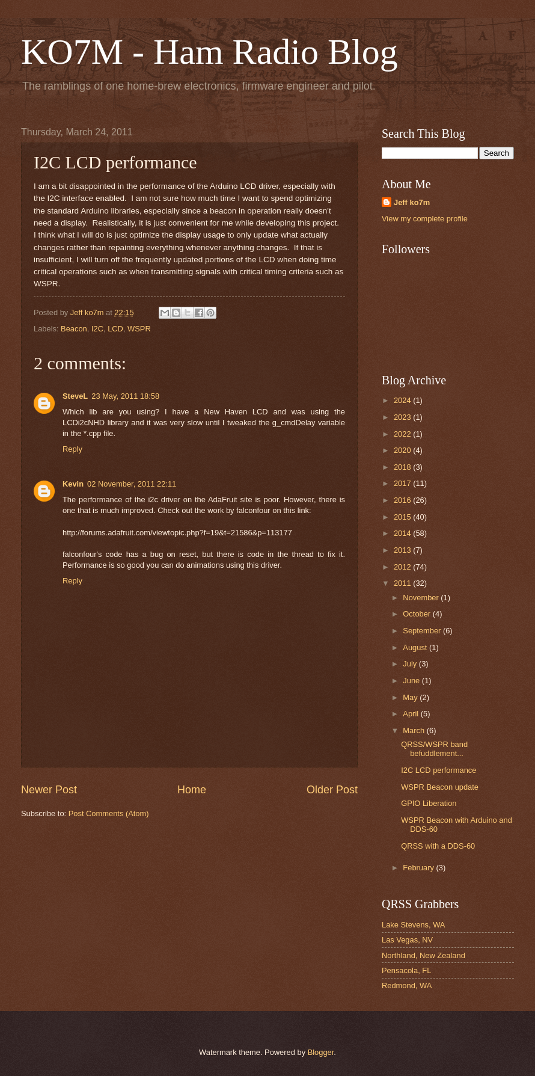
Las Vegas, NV (407, 939)
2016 (403, 500)
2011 (403, 583)
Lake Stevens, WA (413, 924)
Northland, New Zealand (423, 955)
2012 (403, 566)
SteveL (75, 396)
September (423, 630)
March (414, 730)
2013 (403, 550)
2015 (403, 516)
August (416, 647)
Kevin (73, 483)
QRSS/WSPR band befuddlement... (434, 749)
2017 (403, 483)
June (412, 680)
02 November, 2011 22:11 (131, 483)
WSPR (139, 328)
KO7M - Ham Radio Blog (209, 52)
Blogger (321, 1052)
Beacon (74, 328)
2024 (403, 400)
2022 (403, 433)
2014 (403, 533)
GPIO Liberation (428, 803)
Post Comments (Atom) (109, 813)
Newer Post (49, 790)
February (419, 867)
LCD (115, 328)
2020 (403, 450)
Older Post (332, 790)
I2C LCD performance (438, 770)
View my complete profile (425, 218)
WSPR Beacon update (439, 787)
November (422, 597)
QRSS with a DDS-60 (438, 845)
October (417, 613)
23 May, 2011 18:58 (125, 396)
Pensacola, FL (406, 970)
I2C (97, 328)
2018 (403, 467)
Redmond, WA (407, 985)
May (411, 697)
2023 (403, 417)
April (411, 713)
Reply (72, 448)
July (410, 663)
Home (191, 790)
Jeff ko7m (412, 202)
